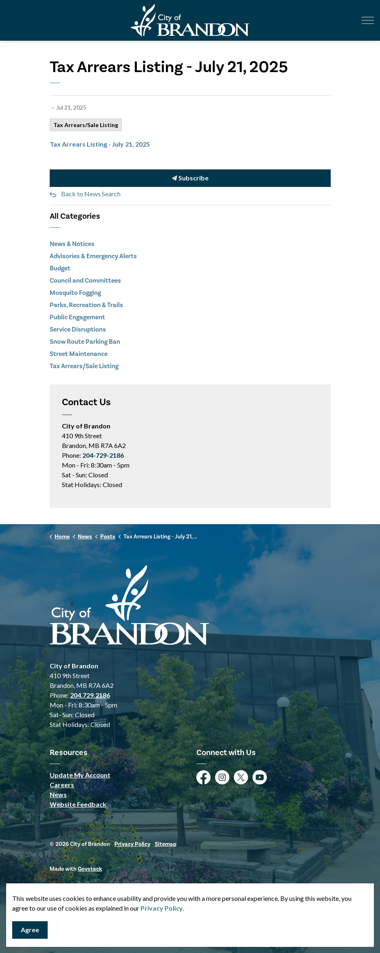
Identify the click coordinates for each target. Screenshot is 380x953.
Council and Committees (85, 280)
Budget (60, 268)
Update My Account (80, 775)
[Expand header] (368, 20)
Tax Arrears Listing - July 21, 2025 (100, 144)
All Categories (75, 216)
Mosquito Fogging (75, 292)
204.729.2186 (90, 695)
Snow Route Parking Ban (85, 341)
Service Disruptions (78, 329)
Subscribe (190, 178)
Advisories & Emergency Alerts (93, 256)
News (58, 794)
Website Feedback (78, 804)
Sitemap (165, 844)
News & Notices (72, 244)
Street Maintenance (79, 354)
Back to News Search (91, 194)
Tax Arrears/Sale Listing (85, 124)
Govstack (90, 868)
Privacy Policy (132, 844)
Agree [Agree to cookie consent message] (30, 930)
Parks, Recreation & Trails (86, 305)
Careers (62, 784)
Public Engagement (77, 317)
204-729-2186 (103, 455)
